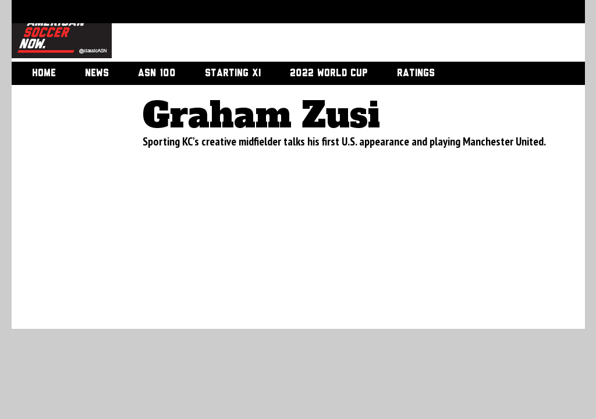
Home (44, 73)
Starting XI (233, 73)
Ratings (416, 73)
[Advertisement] (335, 32)
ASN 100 (157, 73)
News (97, 73)
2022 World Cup (329, 73)
